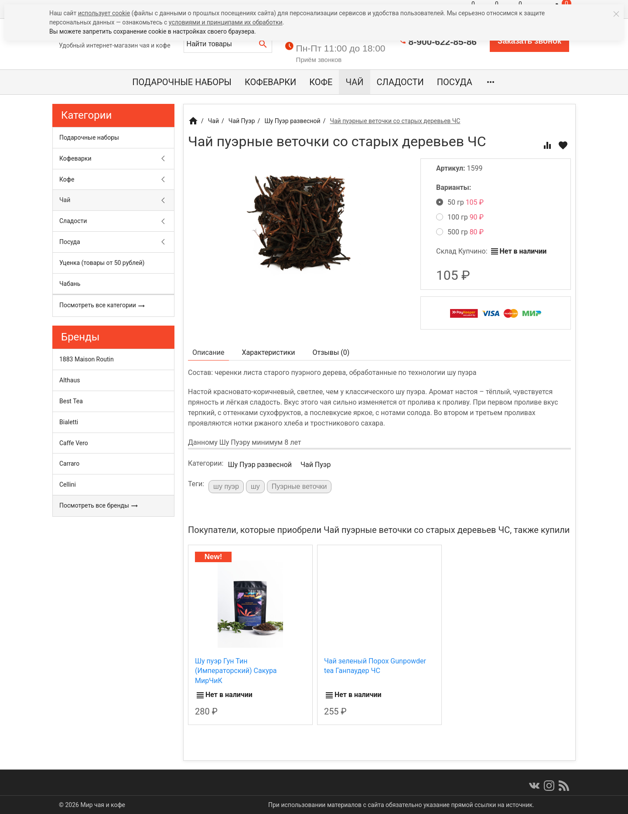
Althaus (69, 380)
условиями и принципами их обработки (226, 22)
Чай (354, 82)
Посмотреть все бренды (98, 506)
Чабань (69, 283)
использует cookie (104, 13)
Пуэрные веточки (299, 486)
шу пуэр (226, 486)
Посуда (454, 82)
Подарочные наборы (182, 82)
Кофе (320, 82)
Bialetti (68, 422)
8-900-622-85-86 (443, 42)
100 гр (460, 217)
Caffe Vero (73, 443)
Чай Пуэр (315, 464)
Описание (208, 352)
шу (255, 486)
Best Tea (71, 401)
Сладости (400, 82)
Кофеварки (270, 82)
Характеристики (268, 352)
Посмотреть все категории (102, 305)
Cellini (67, 484)
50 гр (460, 202)
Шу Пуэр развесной (260, 464)
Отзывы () (331, 352)
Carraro (69, 463)
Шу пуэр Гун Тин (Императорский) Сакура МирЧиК (236, 671)
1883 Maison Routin (86, 359)
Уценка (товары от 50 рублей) (101, 262)
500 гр (460, 232)
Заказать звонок (529, 41)
